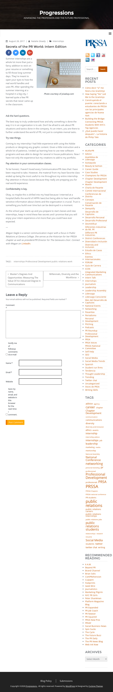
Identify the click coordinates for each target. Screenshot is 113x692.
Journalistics (91, 589)
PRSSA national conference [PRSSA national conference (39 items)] (96, 494)
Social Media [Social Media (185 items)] (94, 540)
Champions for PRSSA (96, 175)
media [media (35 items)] (98, 447)
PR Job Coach (91, 610)
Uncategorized (92, 383)
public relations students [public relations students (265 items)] (92, 526)
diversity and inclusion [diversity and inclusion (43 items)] (95, 427)
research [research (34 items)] (100, 534)
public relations (59, 262)
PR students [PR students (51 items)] (91, 498)
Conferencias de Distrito (93, 195)
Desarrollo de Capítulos (91, 213)
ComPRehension (93, 576)
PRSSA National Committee (92, 347)
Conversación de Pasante (93, 204)
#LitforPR (89, 151)
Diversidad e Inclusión (96, 241)
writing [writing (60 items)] (101, 547)
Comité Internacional (95, 191)
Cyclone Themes (96, 686)
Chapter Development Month (96, 183)
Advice (88, 154)
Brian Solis (90, 573)
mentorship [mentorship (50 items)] (91, 451)
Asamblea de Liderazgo (91, 158)
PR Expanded (91, 607)
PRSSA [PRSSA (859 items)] (92, 486)
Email (9, 372)
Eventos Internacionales (92, 258)
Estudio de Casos (93, 250)
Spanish (89, 364)
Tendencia (90, 371)
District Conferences (95, 238)
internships (19, 262)
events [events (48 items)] (95, 430)
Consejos (89, 200)
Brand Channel (92, 570)
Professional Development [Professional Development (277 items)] (96, 476)
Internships (58, 41)
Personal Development (91, 319)
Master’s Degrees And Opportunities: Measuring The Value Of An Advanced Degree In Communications (24, 279)
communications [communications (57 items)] (94, 420)
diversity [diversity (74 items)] (90, 423)
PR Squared (91, 616)
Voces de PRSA (92, 387)
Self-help (89, 351)
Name (9, 363)
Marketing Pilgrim (94, 592)
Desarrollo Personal (94, 217)
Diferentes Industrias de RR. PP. (95, 228)
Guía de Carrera (93, 265)
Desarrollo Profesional (96, 220)
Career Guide (91, 169)
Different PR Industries (91, 234)
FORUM (89, 262)
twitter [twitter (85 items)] (99, 544)
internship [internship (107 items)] (91, 433)
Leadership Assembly (95, 290)
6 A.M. (88, 564)
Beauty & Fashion (93, 166)
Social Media (91, 358)
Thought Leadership (95, 374)
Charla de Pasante (94, 188)
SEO (87, 355)
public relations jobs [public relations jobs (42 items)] (94, 519)
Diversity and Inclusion (91, 246)
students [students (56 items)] (90, 544)
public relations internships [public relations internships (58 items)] (93, 515)
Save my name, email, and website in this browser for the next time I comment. (12, 402)
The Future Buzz (93, 635)
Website (9, 381)
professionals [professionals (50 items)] (91, 482)
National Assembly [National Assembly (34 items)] (93, 454)
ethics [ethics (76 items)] (89, 430)
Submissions (66, 680)
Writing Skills (91, 390)
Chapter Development (96, 179)
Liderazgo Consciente (95, 297)
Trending (89, 377)
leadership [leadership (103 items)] (92, 443)
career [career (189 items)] (90, 407)
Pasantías (90, 312)
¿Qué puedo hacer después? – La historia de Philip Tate (96, 134)
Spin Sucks (90, 629)
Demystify (90, 208)
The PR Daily (91, 638)
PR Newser (90, 613)
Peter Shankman (93, 598)
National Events (93, 306)
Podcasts (89, 327)
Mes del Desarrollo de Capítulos (96, 301)
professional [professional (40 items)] (91, 471)
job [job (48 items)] (100, 440)
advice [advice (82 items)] (89, 404)
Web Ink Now (91, 644)
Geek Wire (90, 586)
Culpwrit (89, 579)
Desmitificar (91, 224)
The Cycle (90, 632)
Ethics (88, 253)
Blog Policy (46, 680)
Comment (10, 306)
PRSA (87, 339)
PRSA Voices (91, 343)
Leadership (90, 287)
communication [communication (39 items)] (92, 417)
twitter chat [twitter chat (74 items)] (91, 547)
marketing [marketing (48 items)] (90, 447)
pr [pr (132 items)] (102, 467)
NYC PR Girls (91, 595)
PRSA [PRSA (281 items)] (102, 482)
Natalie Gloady (38, 41)
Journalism (90, 284)
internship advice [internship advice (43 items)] (93, 437)
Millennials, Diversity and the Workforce (64, 276)
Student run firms (94, 367)
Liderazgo (90, 294)
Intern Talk (90, 278)
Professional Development (38, 262)
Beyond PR (90, 567)
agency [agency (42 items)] (97, 404)
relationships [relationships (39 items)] (90, 533)
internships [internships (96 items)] (92, 440)
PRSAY (88, 623)
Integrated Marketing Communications (95, 273)
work (70, 262)
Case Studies (91, 172)
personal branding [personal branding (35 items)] (93, 468)
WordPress (70, 686)
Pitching (89, 324)
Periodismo (90, 315)
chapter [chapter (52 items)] (99, 408)
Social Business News (95, 626)
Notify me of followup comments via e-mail (12, 349)
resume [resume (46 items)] (89, 537)
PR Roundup (91, 330)
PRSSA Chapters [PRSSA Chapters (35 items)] (92, 491)
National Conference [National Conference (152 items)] (93, 458)
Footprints (90, 582)
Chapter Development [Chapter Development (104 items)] (93, 411)
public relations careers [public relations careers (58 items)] (93, 510)
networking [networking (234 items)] (94, 463)
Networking (91, 309)
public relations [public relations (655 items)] (94, 503)
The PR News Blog (94, 641)
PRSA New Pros (92, 619)
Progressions (31, 686)
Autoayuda (90, 163)
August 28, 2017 (17, 41)
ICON (87, 269)
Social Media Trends (95, 361)
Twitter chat (91, 380)
